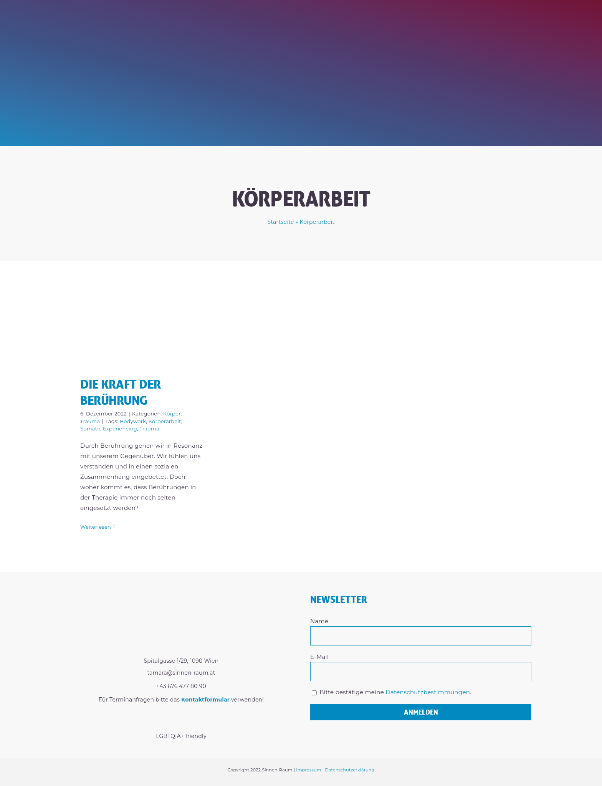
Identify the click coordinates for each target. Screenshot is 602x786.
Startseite (281, 221)
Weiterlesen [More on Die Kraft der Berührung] (95, 527)
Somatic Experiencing (108, 428)
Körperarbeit (165, 421)
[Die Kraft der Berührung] (142, 324)
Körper (171, 413)
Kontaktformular (205, 699)
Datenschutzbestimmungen (427, 692)
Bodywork (133, 421)
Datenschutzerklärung (349, 770)
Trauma (90, 421)
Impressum (308, 770)
